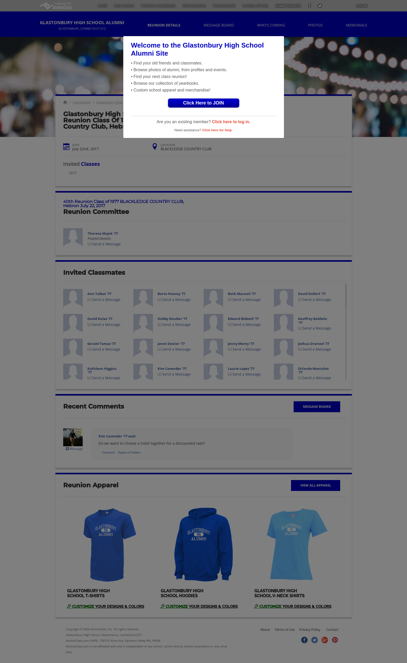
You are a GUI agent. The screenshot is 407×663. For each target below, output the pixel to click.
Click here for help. (217, 130)
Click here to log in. (231, 122)
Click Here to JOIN (203, 103)
